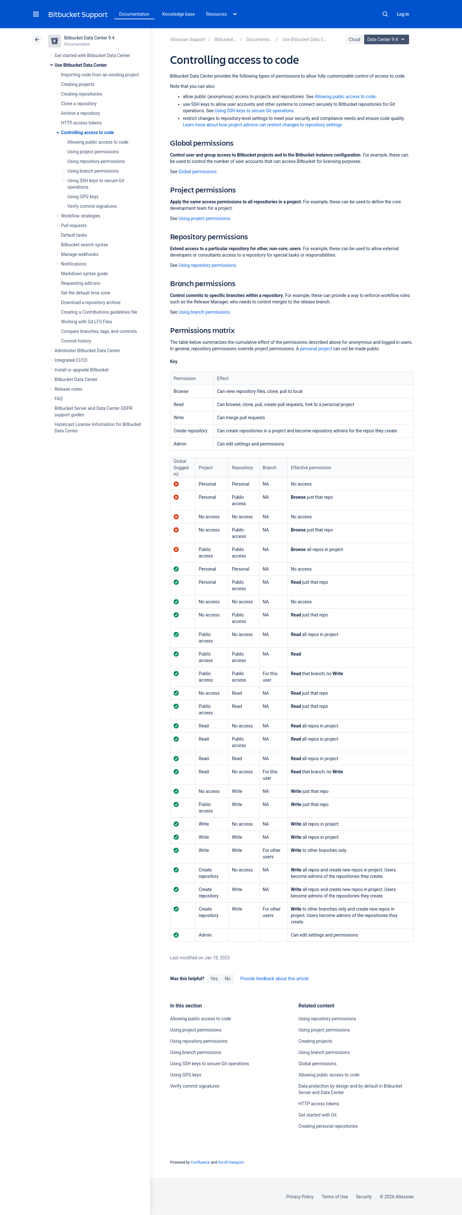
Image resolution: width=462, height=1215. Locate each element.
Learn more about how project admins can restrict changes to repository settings (262, 124)
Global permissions (197, 171)
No (228, 978)
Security (364, 1196)
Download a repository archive (91, 302)
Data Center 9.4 (387, 39)
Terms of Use (334, 1196)
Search (385, 14)
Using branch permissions (93, 171)
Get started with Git (317, 1114)
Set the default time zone (85, 292)
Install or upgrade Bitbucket (81, 369)
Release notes (68, 389)
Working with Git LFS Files (86, 321)
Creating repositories (81, 94)
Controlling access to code (87, 132)
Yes (214, 978)
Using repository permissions (96, 161)
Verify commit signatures (92, 206)
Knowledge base (178, 14)
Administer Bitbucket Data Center (87, 350)
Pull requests (74, 225)
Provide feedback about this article (274, 978)
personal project (316, 348)
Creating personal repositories (328, 1126)
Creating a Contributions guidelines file (99, 312)
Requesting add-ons (80, 283)
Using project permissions (93, 151)
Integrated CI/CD (71, 360)
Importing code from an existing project (100, 74)
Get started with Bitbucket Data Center (92, 55)
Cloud (354, 39)
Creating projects (78, 84)
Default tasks (74, 235)
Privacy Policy (299, 1196)
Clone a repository (79, 103)
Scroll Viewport (231, 1162)
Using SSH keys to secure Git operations (254, 110)
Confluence (200, 1162)
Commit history (76, 341)
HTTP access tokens (81, 122)
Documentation (134, 14)
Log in (403, 14)
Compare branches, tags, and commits (99, 331)
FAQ (59, 398)
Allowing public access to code (97, 142)
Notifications (73, 264)
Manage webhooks (79, 254)
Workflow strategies (80, 215)
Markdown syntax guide (84, 273)
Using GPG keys (82, 196)
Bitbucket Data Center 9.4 (89, 37)
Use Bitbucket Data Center (81, 65)
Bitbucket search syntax (84, 244)
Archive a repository (80, 113)
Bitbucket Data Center (76, 379)
